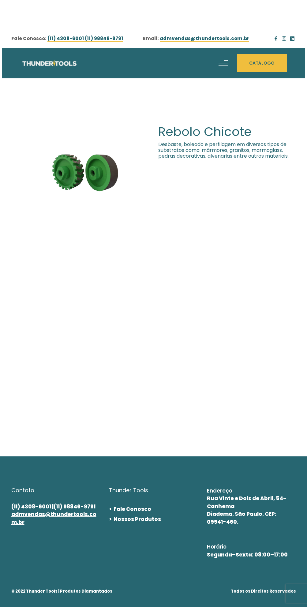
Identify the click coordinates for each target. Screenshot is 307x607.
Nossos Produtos (137, 519)
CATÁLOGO (262, 63)
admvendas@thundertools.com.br (204, 39)
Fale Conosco (132, 509)
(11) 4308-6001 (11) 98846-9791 (85, 39)
